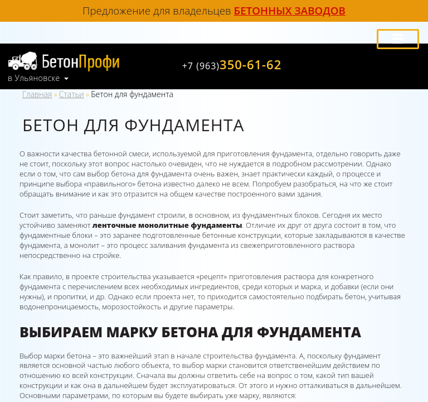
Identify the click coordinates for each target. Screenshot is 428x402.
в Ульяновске (34, 78)
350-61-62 (232, 64)
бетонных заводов (290, 10)
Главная (37, 94)
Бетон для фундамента (132, 94)
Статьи (71, 94)
